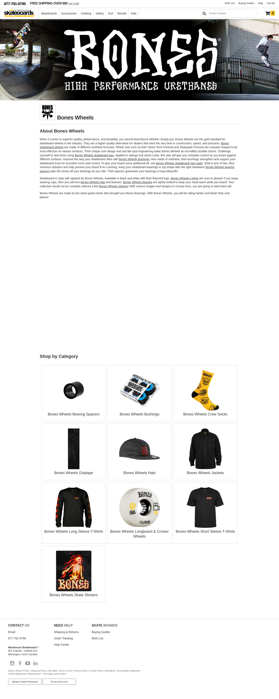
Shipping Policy (38, 670)
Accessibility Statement (128, 670)
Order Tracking (63, 638)
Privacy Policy (81, 670)
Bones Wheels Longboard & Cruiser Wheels (139, 531)
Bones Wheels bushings (134, 159)
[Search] (229, 13)
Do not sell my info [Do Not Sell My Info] (59, 682)
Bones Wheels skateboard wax (94, 155)
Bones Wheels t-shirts (184, 178)
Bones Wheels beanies (137, 182)
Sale (133, 13)
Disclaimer (110, 670)
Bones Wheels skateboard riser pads (179, 163)
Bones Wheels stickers (113, 186)
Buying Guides (246, 3)
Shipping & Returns (66, 632)
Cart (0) (271, 3)
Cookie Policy (96, 670)
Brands (122, 13)
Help (260, 3)
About (11, 670)
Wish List (230, 3)
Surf (110, 13)
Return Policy (22, 670)
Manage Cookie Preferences (25, 682)
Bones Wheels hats (93, 182)
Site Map (52, 670)
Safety (100, 13)
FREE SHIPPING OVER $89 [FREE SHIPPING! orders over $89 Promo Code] (54, 3)
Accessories (69, 13)
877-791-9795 (15, 4)
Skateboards (49, 13)
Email (11, 632)
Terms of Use (65, 670)
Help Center (61, 644)
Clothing (86, 13)
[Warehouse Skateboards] (21, 13)
